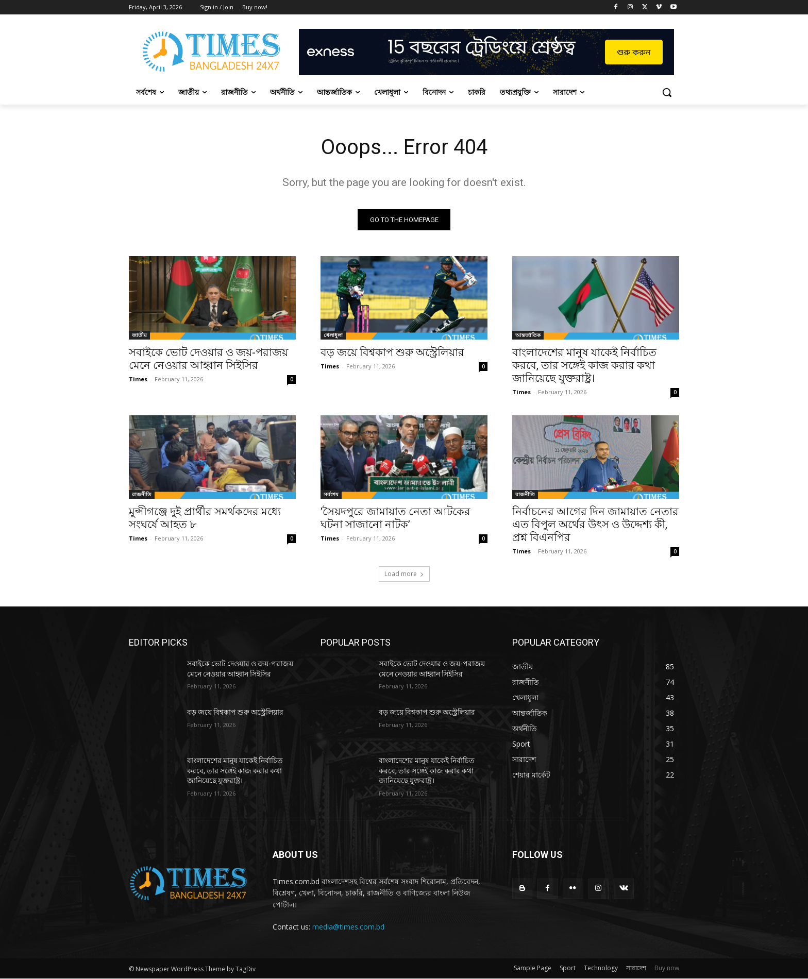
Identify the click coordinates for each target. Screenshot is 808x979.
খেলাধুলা (333, 335)
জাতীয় (139, 335)
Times (138, 379)
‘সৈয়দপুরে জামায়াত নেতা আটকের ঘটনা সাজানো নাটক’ (395, 518)
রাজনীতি (142, 494)
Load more (404, 573)
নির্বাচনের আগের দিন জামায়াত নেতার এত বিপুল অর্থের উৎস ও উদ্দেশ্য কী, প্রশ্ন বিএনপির (595, 524)
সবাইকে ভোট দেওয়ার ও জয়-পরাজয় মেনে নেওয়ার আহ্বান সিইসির (208, 359)
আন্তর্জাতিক (528, 335)
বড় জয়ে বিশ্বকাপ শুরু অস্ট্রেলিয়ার (392, 352)
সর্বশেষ (331, 494)
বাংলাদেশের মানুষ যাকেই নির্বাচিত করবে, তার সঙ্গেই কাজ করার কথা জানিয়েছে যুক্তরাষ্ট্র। (584, 365)
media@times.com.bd (348, 927)
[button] (666, 92)
